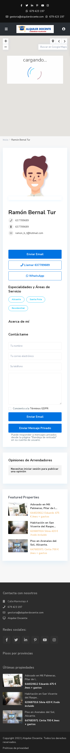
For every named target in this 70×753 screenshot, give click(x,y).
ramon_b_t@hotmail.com (29, 233)
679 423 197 (36, 11)
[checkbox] (9, 408)
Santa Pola (36, 299)
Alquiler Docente (17, 618)
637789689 (22, 220)
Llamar (35, 265)
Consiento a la (30, 408)
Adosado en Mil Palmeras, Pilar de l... (43, 506)
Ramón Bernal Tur (32, 212)
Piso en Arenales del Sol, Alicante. (43, 542)
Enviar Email (35, 254)
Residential (18, 308)
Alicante (16, 299)
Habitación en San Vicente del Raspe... (43, 524)
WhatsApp (35, 276)
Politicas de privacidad (16, 748)
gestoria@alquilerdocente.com (25, 612)
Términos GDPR (39, 408)
